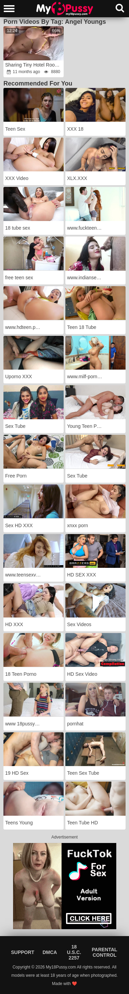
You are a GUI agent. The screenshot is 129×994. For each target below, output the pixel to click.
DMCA (50, 952)
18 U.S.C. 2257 (74, 952)
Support (22, 952)
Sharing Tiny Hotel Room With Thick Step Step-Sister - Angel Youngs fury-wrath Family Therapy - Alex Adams (34, 65)
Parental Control (104, 952)
